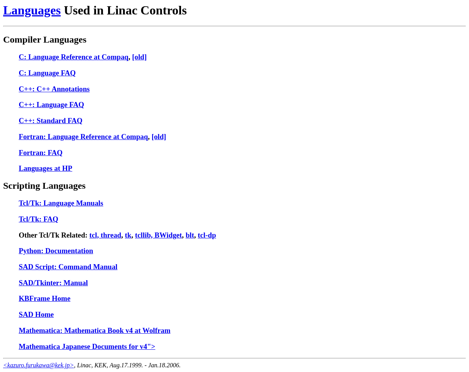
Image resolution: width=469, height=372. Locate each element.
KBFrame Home (44, 298)
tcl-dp (207, 235)
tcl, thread (105, 235)
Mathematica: (41, 330)
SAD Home (36, 314)
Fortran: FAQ (40, 152)
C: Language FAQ (47, 73)
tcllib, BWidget (158, 235)
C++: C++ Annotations (54, 89)
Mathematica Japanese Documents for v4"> (87, 346)
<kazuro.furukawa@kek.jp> (38, 365)
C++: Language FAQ (51, 104)
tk (128, 235)
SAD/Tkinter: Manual (53, 283)
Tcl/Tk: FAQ (38, 219)
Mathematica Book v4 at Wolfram (117, 330)
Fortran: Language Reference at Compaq (83, 136)
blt (190, 235)
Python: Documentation (56, 251)
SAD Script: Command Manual (68, 267)
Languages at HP (45, 168)
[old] (139, 57)
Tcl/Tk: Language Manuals (61, 203)
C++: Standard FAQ (50, 120)
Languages (32, 10)
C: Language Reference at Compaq (73, 57)
